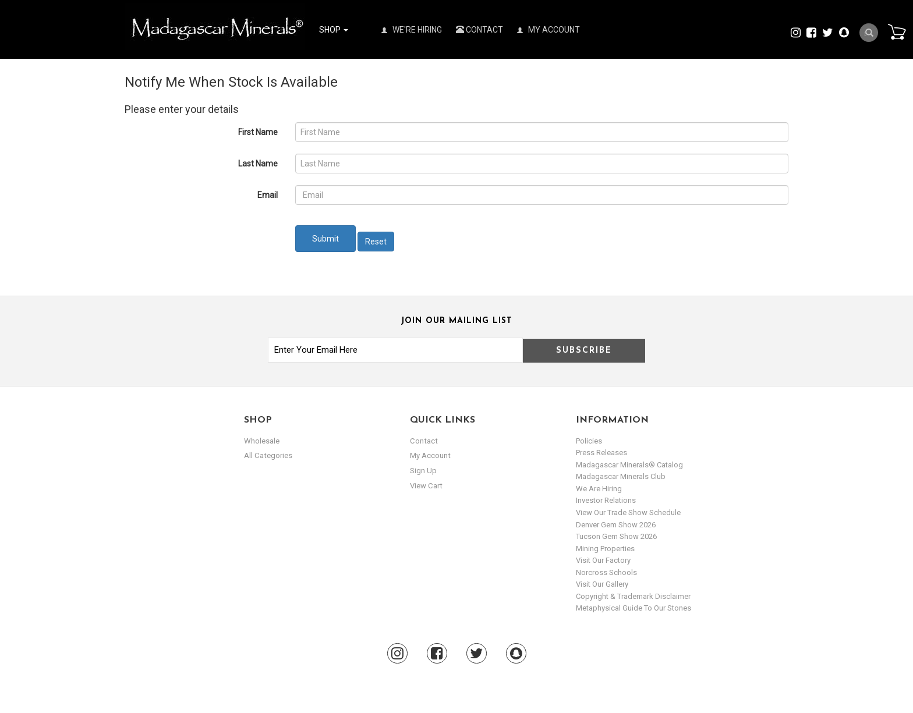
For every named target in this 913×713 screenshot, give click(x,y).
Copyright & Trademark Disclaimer (633, 596)
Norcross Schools (606, 572)
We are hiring (599, 488)
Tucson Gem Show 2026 (616, 536)
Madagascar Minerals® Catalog (629, 464)
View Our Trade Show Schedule (628, 512)
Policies (589, 441)
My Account (548, 29)
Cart (896, 31)
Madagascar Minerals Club (621, 476)
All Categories (267, 455)
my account (430, 455)
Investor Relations (606, 500)
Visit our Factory (603, 560)
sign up (423, 470)
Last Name (258, 163)
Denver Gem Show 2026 (616, 524)
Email (267, 195)
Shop (333, 29)
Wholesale (261, 441)
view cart (425, 485)
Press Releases (601, 452)
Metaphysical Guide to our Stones (633, 608)
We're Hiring (411, 29)
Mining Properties (605, 548)
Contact (479, 29)
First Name (258, 132)
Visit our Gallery (602, 584)
